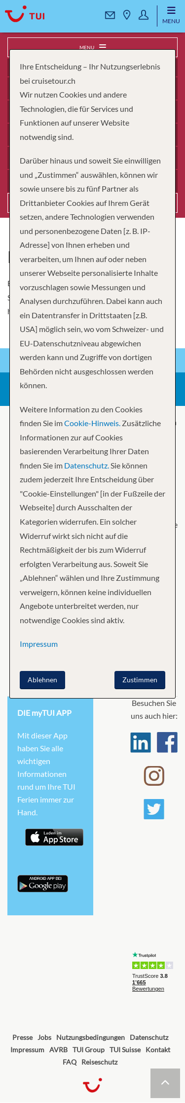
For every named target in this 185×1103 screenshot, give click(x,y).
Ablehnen (42, 679)
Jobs (44, 1037)
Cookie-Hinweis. (91, 423)
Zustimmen (139, 679)
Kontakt (158, 1049)
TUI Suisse (125, 1049)
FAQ (69, 1062)
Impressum (27, 1049)
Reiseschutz (99, 1062)
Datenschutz (149, 1037)
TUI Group (89, 1049)
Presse (22, 1037)
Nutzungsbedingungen (90, 1037)
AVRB (58, 1049)
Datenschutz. (86, 465)
